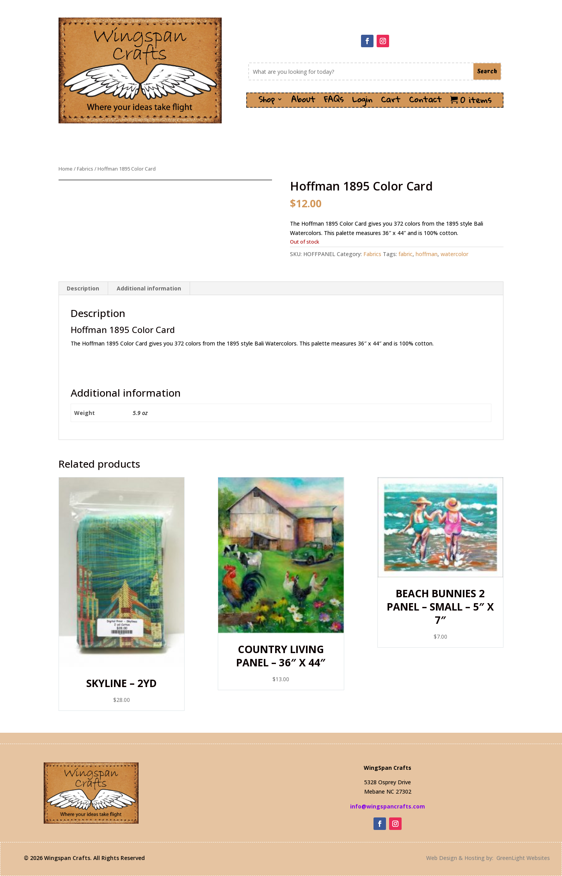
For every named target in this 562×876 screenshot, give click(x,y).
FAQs (333, 101)
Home (66, 168)
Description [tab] (83, 288)
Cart (390, 101)
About (303, 101)
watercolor (454, 254)
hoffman (427, 254)
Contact (425, 101)
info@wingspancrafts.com (387, 806)
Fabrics (85, 168)
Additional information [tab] (149, 288)
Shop (266, 101)
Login (362, 101)
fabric (405, 254)
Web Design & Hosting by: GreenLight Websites (488, 858)
